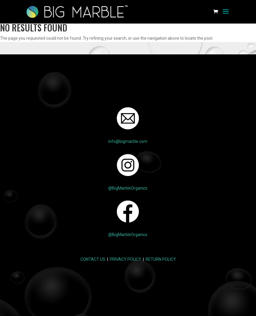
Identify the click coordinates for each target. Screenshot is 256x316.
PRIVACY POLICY (125, 259)
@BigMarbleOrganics (127, 188)
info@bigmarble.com (127, 141)
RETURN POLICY (161, 259)
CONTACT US (92, 259)
